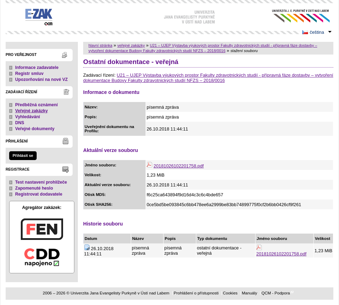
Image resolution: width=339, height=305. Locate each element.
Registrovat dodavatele (38, 194)
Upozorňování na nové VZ (41, 79)
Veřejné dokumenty (34, 128)
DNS (19, 122)
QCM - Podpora (275, 293)
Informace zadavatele (36, 67)
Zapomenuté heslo (34, 188)
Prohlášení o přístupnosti (196, 293)
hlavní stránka (100, 45)
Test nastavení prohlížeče (41, 182)
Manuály (249, 293)
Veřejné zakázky (31, 110)
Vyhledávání (27, 116)
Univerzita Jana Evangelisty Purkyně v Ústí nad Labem (295, 16)
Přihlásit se (23, 155)
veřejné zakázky (131, 45)
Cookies (230, 293)
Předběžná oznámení (36, 104)
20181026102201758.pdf (179, 166)
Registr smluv (29, 73)
